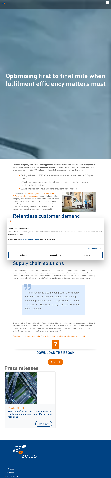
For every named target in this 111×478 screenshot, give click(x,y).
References (12, 476)
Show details (93, 248)
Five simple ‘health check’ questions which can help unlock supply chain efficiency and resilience (30, 414)
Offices (10, 468)
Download (55, 362)
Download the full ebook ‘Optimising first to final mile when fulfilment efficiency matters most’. (49, 336)
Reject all (23, 255)
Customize (55, 255)
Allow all (87, 255)
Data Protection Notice (29, 240)
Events (10, 472)
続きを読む (44, 424)
